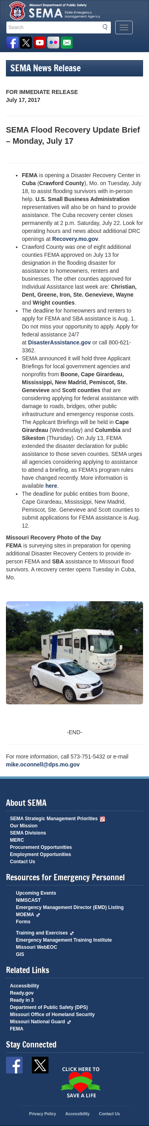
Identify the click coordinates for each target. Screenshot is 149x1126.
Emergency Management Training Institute (64, 940)
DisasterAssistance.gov (60, 342)
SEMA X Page (26, 43)
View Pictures (53, 43)
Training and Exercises (45, 933)
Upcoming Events (36, 893)
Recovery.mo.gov (75, 239)
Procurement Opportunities (41, 847)
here (51, 486)
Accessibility (24, 986)
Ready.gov (22, 993)
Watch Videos (39, 43)
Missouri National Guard (40, 1021)
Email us (66, 43)
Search (107, 27)
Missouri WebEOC (36, 947)
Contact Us (22, 861)
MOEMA (28, 914)
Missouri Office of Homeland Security (52, 1014)
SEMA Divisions (28, 833)
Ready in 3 (22, 1000)
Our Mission (23, 826)
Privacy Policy (42, 1114)
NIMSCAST (28, 900)
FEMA (16, 1029)
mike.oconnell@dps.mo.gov (43, 764)
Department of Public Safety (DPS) (49, 1007)
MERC (17, 840)
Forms (23, 922)
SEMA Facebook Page (12, 43)
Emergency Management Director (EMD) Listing (70, 907)
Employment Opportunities (40, 854)
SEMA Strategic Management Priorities (58, 818)
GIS (20, 954)
